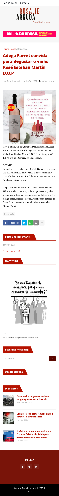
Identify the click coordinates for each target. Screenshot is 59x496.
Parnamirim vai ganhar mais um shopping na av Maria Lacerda (33, 398)
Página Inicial (10, 2)
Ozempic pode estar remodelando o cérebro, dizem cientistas (35, 415)
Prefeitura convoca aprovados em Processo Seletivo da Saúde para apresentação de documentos (34, 434)
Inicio (29, 491)
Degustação (23, 49)
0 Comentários (48, 81)
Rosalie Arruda (29, 488)
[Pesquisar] (26, 358)
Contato (24, 2)
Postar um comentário (12, 251)
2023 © (42, 488)
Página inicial (9, 49)
